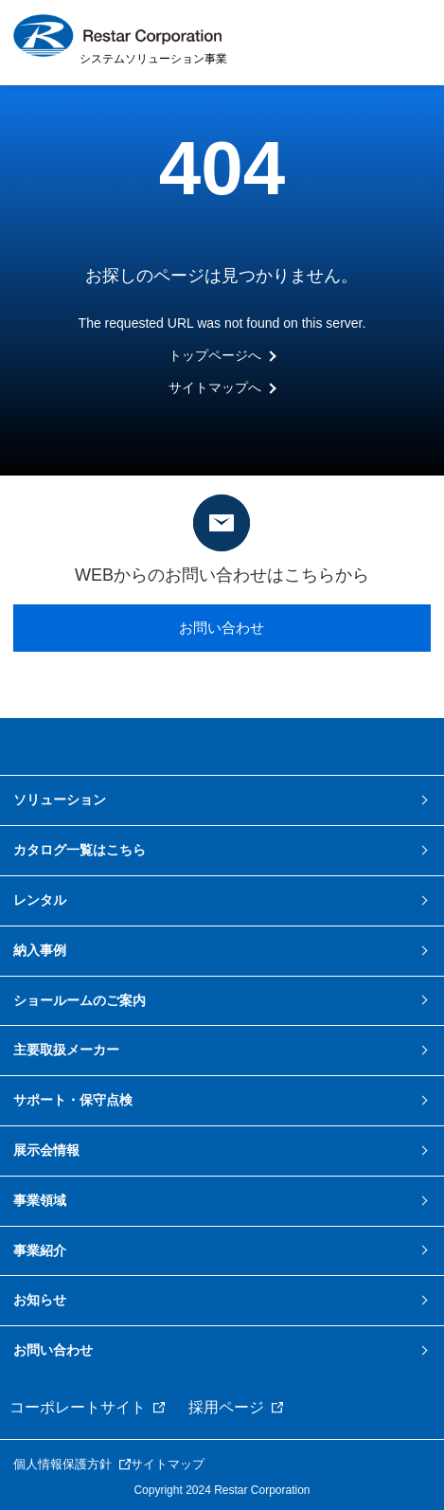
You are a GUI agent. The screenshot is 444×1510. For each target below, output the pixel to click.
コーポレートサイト (77, 1407)
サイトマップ (167, 1464)
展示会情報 (46, 1150)
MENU (406, 42)
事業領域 (39, 1200)
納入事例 (39, 950)
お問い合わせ (221, 628)
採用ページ (226, 1407)
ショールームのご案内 (79, 1000)
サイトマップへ (215, 387)
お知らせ (39, 1299)
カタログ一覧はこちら (79, 849)
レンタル (39, 900)
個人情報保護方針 (62, 1464)
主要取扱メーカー (66, 1049)
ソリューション (59, 799)
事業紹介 (39, 1250)
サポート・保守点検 (73, 1099)
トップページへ (215, 355)
